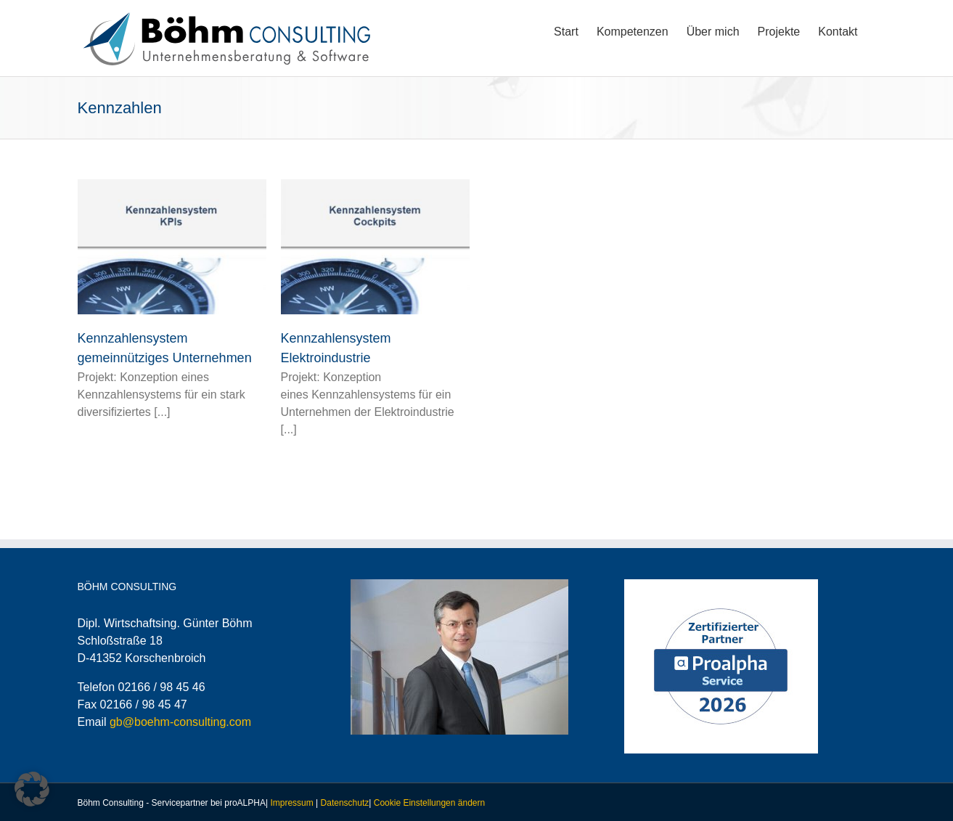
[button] (32, 789)
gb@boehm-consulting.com (180, 722)
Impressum (291, 803)
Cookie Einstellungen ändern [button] (429, 803)
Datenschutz (345, 803)
